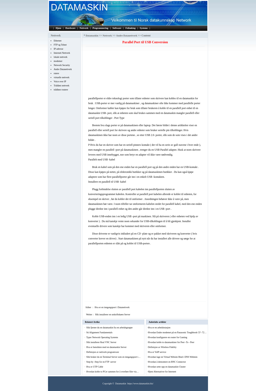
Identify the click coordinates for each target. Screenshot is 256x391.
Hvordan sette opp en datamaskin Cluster (167, 367)
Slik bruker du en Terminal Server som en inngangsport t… (113, 357)
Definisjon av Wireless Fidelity (162, 347)
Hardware (70, 28)
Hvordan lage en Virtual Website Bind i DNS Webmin (173, 357)
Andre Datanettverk (63, 69)
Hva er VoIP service (157, 352)
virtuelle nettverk (61, 77)
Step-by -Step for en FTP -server (101, 362)
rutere (56, 73)
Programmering (100, 28)
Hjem (58, 28)
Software (116, 28)
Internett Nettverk (62, 53)
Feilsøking (131, 28)
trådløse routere (61, 89)
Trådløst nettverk (61, 85)
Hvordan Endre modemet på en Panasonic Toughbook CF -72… (177, 332)
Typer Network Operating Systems (102, 337)
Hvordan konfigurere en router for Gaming (168, 337)
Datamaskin (92, 35)
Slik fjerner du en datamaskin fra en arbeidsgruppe (109, 327)
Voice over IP (60, 81)
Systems (144, 28)
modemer (58, 61)
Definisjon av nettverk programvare (103, 352)
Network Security (62, 65)
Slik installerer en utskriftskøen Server (113, 314)
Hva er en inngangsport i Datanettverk (112, 307)
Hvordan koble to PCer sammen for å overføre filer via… (112, 371)
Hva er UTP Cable (95, 367)
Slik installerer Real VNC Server (101, 342)
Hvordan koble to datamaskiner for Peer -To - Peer (171, 342)
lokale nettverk (60, 57)
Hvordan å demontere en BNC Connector (167, 362)
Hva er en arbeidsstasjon (159, 327)
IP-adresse (58, 49)
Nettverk (84, 28)
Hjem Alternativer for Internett (162, 371)
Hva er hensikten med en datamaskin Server (106, 347)
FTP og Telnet (60, 45)
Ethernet (57, 40)
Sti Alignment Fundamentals (99, 332)
